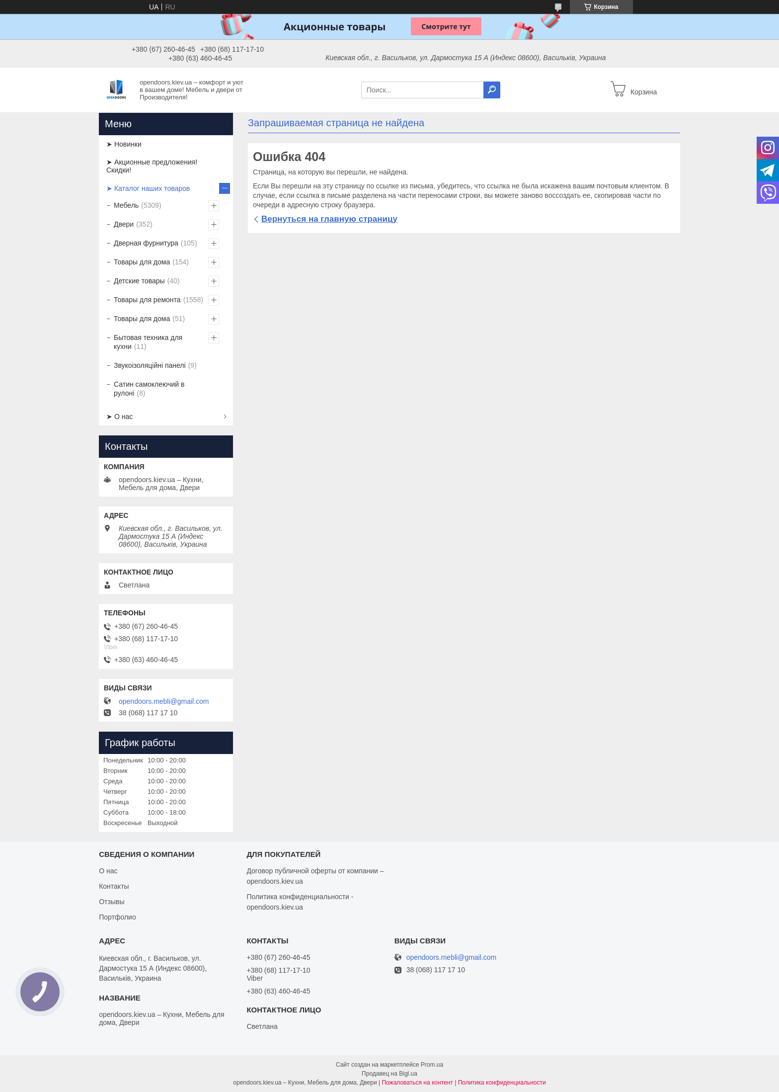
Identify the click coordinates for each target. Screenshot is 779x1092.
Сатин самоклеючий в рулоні (149, 388)
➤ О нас (119, 416)
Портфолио (117, 917)
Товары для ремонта (147, 300)
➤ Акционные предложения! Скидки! (151, 166)
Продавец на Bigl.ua (389, 1073)
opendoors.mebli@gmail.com (164, 701)
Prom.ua (432, 1064)
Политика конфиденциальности (502, 1082)
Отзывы (111, 902)
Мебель (126, 205)
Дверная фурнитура (146, 243)
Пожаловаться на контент (417, 1082)
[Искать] (491, 90)
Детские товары (139, 281)
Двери (124, 224)
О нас (108, 871)
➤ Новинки (124, 144)
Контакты (114, 886)
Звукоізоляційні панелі (150, 365)
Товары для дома (142, 262)
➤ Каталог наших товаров (148, 188)
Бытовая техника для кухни (148, 342)
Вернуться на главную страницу (329, 219)
